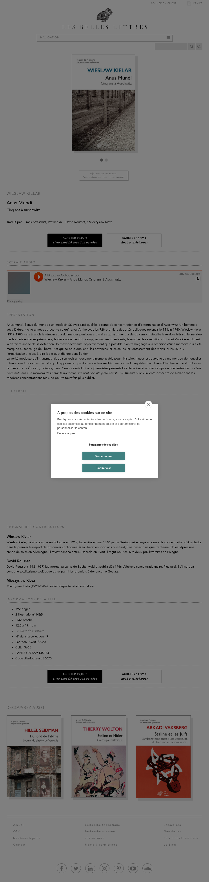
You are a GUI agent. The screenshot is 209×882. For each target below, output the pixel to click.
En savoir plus (66, 433)
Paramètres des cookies (103, 444)
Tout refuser (103, 467)
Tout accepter (103, 456)
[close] (148, 404)
